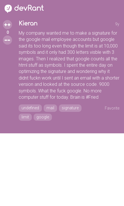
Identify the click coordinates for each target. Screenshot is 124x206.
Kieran (28, 23)
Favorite (112, 108)
